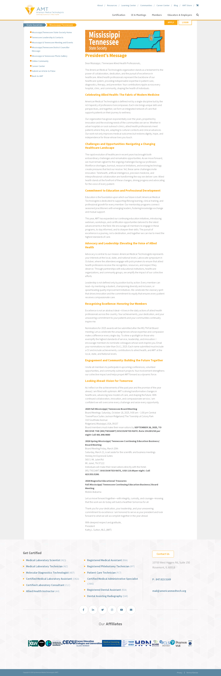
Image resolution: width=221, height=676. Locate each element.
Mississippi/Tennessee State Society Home (52, 32)
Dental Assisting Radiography (107, 596)
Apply (171, 22)
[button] (197, 15)
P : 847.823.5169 (161, 579)
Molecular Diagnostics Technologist (50, 572)
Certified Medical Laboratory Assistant (52, 578)
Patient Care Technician (104, 572)
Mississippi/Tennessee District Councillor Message (51, 49)
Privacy (179, 672)
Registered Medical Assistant (107, 560)
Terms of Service (192, 672)
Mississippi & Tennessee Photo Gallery (49, 56)
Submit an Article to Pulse (43, 71)
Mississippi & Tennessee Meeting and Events (52, 42)
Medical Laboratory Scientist (46, 560)
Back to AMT (37, 76)
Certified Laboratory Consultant (48, 585)
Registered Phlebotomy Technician (111, 566)
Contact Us (163, 554)
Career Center (38, 66)
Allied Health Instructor (42, 591)
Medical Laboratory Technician (47, 566)
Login (185, 22)
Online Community (40, 61)
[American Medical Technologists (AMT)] (44, 9)
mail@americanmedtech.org (169, 591)
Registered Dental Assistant (107, 590)
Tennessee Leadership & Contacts (47, 37)
